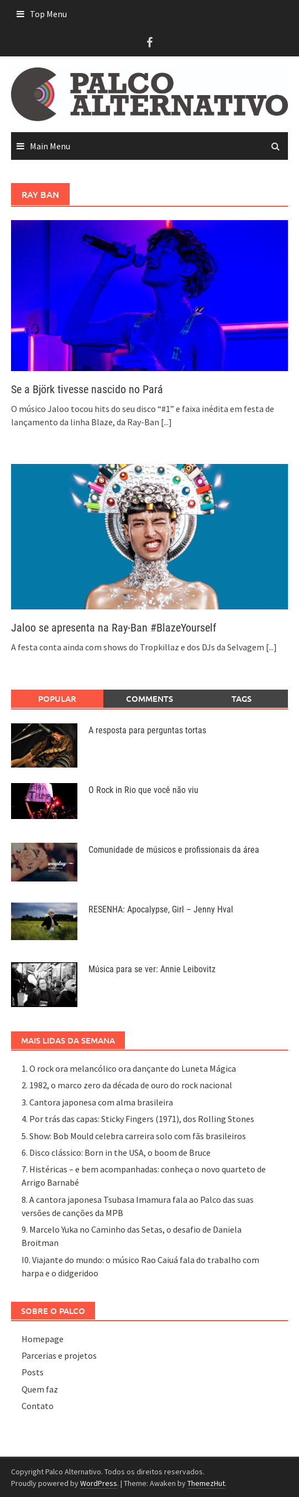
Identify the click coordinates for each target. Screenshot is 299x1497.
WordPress (98, 1483)
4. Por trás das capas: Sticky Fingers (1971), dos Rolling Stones (138, 1118)
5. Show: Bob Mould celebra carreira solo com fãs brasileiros (134, 1135)
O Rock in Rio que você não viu (143, 790)
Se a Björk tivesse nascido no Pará (87, 389)
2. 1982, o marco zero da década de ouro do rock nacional (127, 1085)
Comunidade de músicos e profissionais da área (173, 849)
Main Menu (50, 146)
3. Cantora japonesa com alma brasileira (97, 1102)
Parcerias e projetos (59, 1355)
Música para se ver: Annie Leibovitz (152, 969)
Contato (38, 1405)
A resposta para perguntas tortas (147, 730)
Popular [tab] (57, 698)
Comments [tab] (149, 698)
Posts (33, 1372)
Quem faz (40, 1389)
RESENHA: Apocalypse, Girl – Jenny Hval (160, 909)
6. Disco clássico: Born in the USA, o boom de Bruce (116, 1152)
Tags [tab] (241, 698)
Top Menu (48, 13)
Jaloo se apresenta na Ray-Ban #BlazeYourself (113, 627)
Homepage (43, 1338)
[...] (166, 421)
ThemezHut (206, 1483)
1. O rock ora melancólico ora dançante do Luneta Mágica (129, 1068)
